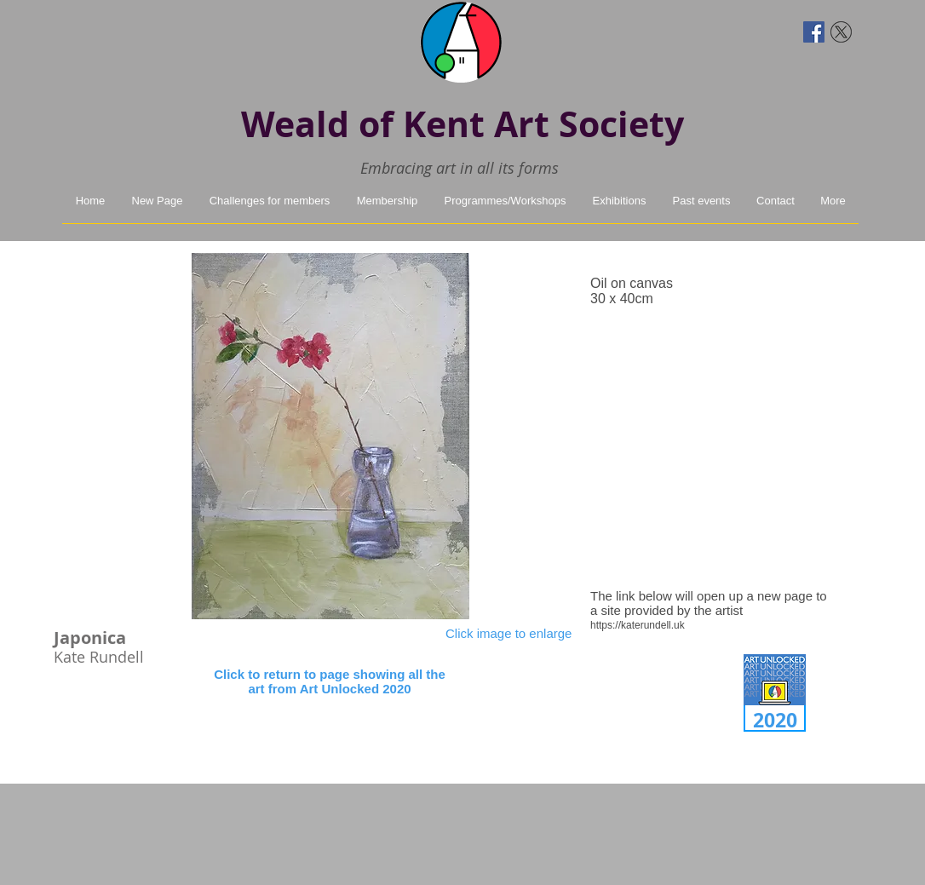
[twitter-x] (841, 32)
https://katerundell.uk (637, 625)
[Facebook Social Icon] (813, 32)
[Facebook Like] (94, 29)
